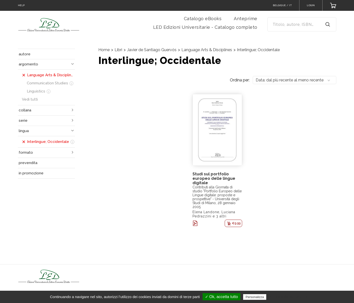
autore (24, 54)
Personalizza (255, 297)
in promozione (31, 173)
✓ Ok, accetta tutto (221, 297)
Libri (118, 49)
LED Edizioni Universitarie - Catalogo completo (205, 27)
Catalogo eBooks (203, 18)
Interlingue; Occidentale (258, 49)
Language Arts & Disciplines (206, 49)
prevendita (28, 163)
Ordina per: (240, 80)
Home (104, 49)
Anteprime (245, 18)
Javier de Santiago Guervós (152, 49)
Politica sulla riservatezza (288, 297)
